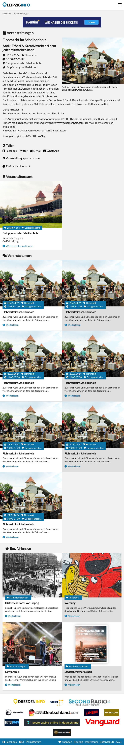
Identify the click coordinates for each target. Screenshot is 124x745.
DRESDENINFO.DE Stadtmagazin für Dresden (29, 701)
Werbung (70, 603)
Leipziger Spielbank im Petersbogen (54, 712)
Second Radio (90, 702)
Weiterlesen (12, 324)
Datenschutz (107, 741)
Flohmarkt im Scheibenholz (18, 311)
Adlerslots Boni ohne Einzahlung (111, 712)
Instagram (35, 741)
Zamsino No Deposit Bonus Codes (91, 712)
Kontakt (78, 741)
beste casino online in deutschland (52, 722)
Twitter (23, 150)
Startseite (16, 4)
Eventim (57, 702)
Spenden (67, 741)
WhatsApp (53, 150)
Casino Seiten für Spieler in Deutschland (14, 712)
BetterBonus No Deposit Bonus (12, 722)
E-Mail (37, 150)
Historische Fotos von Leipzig (22, 603)
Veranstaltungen (21, 13)
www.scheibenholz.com (69, 122)
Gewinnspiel (12, 671)
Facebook (11, 150)
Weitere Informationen (19, 245)
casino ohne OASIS (102, 722)
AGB (118, 741)
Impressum (91, 741)
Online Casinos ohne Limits (62, 732)
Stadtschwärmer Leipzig (78, 671)
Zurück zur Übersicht (18, 166)
